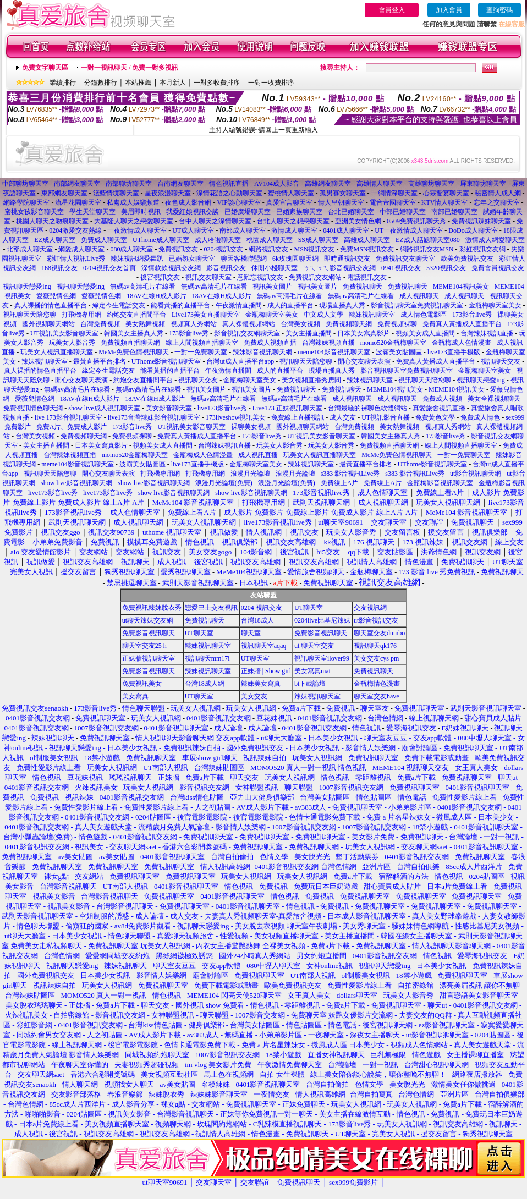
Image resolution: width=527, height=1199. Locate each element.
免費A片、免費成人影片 (71, 427)
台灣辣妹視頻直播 (328, 342)
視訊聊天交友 (500, 361)
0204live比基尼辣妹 (322, 620)
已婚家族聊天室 (299, 212)
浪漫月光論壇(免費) (223, 483)
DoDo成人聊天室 (472, 230)
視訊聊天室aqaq (264, 646)
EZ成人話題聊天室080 (428, 240)
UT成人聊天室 (193, 230)
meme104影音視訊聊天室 (334, 352)
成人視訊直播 (258, 455)
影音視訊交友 (226, 268)
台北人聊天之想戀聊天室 (293, 221)
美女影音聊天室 (169, 408)
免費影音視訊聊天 (148, 633)
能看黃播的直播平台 (180, 305)
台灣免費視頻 (100, 324)
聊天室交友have (376, 696)
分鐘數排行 (100, 82)
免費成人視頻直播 (270, 342)
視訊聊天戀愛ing (27, 286)
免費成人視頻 (442, 399)
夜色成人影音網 (188, 202)
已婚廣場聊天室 (247, 212)
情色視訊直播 (229, 184)
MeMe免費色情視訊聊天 (133, 352)
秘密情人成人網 (498, 193)
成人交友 (343, 417)
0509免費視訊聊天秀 (416, 221)
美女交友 (254, 696)
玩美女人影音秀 (72, 342)
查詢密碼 (499, 10)
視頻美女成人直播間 (425, 333)
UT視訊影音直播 (385, 417)
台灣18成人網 (204, 684)
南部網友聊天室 (77, 184)
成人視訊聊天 (419, 296)
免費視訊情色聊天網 (33, 408)
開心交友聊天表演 (364, 361)
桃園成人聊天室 (269, 240)
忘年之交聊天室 (497, 202)
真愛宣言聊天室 (289, 202)
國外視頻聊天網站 (48, 324)
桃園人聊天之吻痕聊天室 (52, 221)
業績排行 (63, 82)
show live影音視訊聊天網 (76, 483)
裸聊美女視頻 (251, 427)
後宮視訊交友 (160, 277)
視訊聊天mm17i (207, 658)
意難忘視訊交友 (260, 277)
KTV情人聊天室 (444, 202)
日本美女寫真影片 (363, 333)
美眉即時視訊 (141, 212)
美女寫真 (135, 696)
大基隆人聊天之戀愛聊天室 (133, 221)
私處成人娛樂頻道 (133, 202)
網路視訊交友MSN (427, 249)
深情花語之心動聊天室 (229, 193)
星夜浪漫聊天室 (168, 193)
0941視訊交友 (401, 268)
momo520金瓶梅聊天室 (393, 342)
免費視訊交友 (178, 249)
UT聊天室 (308, 608)
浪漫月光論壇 (250, 473)
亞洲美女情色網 (358, 221)
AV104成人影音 (276, 184)
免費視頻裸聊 (397, 324)
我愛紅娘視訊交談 (192, 212)
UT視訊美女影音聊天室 (64, 333)
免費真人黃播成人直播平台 (462, 324)
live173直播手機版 (453, 352)
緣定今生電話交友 (118, 305)
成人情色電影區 (423, 314)
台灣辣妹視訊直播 (486, 333)
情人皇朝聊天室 (341, 202)
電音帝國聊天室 (393, 202)
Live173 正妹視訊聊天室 (287, 408)
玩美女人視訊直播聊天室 (56, 352)
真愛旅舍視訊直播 (439, 408)
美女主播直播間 (309, 333)
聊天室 (251, 633)
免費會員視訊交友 (497, 268)
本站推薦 (138, 82)
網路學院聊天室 (26, 202)
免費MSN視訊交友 (367, 249)
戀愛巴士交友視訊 (211, 608)
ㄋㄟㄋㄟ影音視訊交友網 (339, 268)
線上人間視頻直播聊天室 (202, 342)
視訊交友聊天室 (208, 277)
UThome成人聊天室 (161, 240)
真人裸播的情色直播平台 (50, 305)
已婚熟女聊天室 (192, 258)
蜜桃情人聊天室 (291, 193)
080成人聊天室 (131, 249)
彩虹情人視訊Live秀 (76, 258)
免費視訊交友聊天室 (405, 258)
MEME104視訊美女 (461, 286)
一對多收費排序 (217, 82)
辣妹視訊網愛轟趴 (137, 258)
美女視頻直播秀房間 (311, 380)
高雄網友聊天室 (328, 184)
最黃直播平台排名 (99, 361)
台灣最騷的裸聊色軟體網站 (367, 408)
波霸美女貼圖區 (399, 352)
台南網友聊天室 (180, 184)
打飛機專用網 (81, 314)
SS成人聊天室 (318, 240)
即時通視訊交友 (347, 258)
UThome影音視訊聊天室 (166, 361)
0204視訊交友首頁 (109, 268)
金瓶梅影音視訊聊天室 (440, 483)
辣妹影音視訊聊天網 (262, 352)
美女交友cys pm (376, 658)
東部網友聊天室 (64, 193)
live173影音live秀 (222, 408)
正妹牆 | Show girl (266, 671)
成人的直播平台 (290, 305)
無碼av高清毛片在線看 (142, 286)
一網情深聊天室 (394, 193)
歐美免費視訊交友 (467, 258)
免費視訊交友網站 (315, 277)
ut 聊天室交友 (314, 646)
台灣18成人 (257, 620)
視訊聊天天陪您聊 (29, 314)
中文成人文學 (323, 314)
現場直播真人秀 (342, 305)
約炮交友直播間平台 (136, 314)
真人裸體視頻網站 (248, 324)
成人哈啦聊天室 (218, 240)
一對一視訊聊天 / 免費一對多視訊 (129, 68)
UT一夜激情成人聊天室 (409, 230)
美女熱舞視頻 (145, 324)
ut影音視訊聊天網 (475, 473)
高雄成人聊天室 (367, 240)
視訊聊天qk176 (375, 646)
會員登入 (391, 10)
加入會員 (449, 10)
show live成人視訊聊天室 (104, 408)
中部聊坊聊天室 (25, 184)
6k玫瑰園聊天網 (295, 258)
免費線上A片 (340, 483)
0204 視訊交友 (261, 608)
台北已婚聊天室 (351, 212)
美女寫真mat (312, 671)
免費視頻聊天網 (349, 324)
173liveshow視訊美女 (236, 417)
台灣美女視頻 (300, 324)
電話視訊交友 (367, 277)
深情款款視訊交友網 (171, 268)
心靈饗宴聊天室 (446, 193)
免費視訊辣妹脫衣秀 (152, 608)
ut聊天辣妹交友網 (147, 620)
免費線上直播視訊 (297, 417)
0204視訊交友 (223, 249)
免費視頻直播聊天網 (130, 342)
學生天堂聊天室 (92, 212)
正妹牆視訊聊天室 (148, 658)
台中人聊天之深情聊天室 (215, 221)
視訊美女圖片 (272, 286)
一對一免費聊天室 (200, 352)
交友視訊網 (370, 608)
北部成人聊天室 (30, 249)
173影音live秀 (472, 314)
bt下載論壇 (310, 684)
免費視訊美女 (142, 684)
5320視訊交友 (446, 268)
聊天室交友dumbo (379, 633)
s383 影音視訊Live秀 (350, 473)
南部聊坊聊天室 (129, 184)
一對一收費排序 (271, 82)
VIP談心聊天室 (238, 202)
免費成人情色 (480, 417)
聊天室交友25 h (144, 646)
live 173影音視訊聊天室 (68, 417)
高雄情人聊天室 (379, 184)
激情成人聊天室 (294, 230)
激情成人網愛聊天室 (495, 240)
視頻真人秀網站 (194, 324)
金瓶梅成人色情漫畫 (461, 342)
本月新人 (173, 82)
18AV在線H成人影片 (156, 296)
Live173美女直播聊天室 (206, 314)
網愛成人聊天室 (81, 249)
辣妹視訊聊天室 (372, 314)
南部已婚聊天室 (454, 212)
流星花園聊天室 (78, 202)
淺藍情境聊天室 (116, 193)
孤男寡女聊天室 (343, 193)
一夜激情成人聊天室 (137, 230)
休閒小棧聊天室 (274, 268)
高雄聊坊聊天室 (431, 184)
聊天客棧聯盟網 (244, 258)
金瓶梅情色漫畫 (377, 684)
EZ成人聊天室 (54, 240)
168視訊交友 (59, 268)
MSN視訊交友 (314, 249)
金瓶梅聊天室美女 (495, 305)
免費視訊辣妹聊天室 (481, 221)
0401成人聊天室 (346, 230)
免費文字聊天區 (45, 68)
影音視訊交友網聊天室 (247, 333)
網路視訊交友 (268, 249)
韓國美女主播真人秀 (133, 333)
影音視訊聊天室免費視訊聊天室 (417, 305)
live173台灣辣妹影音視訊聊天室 (154, 417)
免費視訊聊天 (362, 286)
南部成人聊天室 (242, 230)
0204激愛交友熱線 (75, 230)
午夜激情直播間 (239, 305)
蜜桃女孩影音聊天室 (34, 212)
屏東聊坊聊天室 (483, 184)
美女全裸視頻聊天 (494, 399)
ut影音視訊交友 (376, 620)
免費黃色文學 (435, 417)
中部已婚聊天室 (403, 212)
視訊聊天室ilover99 (321, 658)
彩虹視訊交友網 (482, 249)
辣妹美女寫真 (261, 684)
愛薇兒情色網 (56, 296)
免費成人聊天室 (104, 240)
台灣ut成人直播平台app (240, 361)
